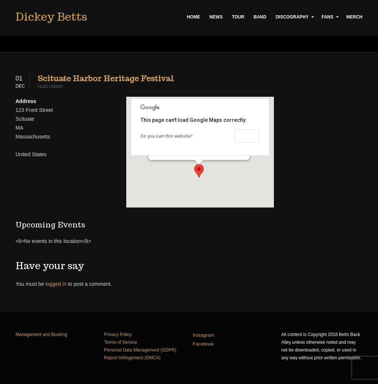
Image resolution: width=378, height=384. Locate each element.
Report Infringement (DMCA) (132, 357)
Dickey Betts (51, 16)
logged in (55, 284)
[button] (199, 171)
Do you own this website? (167, 136)
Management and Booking (41, 334)
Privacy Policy (118, 334)
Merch (354, 17)
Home (193, 17)
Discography (292, 17)
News (216, 17)
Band (260, 17)
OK (247, 136)
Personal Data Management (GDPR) (140, 350)
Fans (327, 17)
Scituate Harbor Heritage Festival (106, 78)
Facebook (203, 344)
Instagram (203, 335)
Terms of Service (120, 342)
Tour (238, 17)
